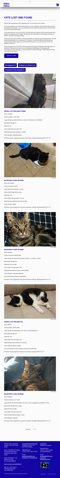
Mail (55, 64)
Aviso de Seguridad (51, 473)
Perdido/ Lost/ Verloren (27, 65)
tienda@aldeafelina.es (28, 456)
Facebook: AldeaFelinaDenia (45, 458)
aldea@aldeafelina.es (46, 456)
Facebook (49, 64)
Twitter (52, 64)
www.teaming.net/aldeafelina (12, 464)
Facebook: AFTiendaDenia (29, 458)
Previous (28, 429)
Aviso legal (43, 473)
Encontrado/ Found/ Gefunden (15, 70)
